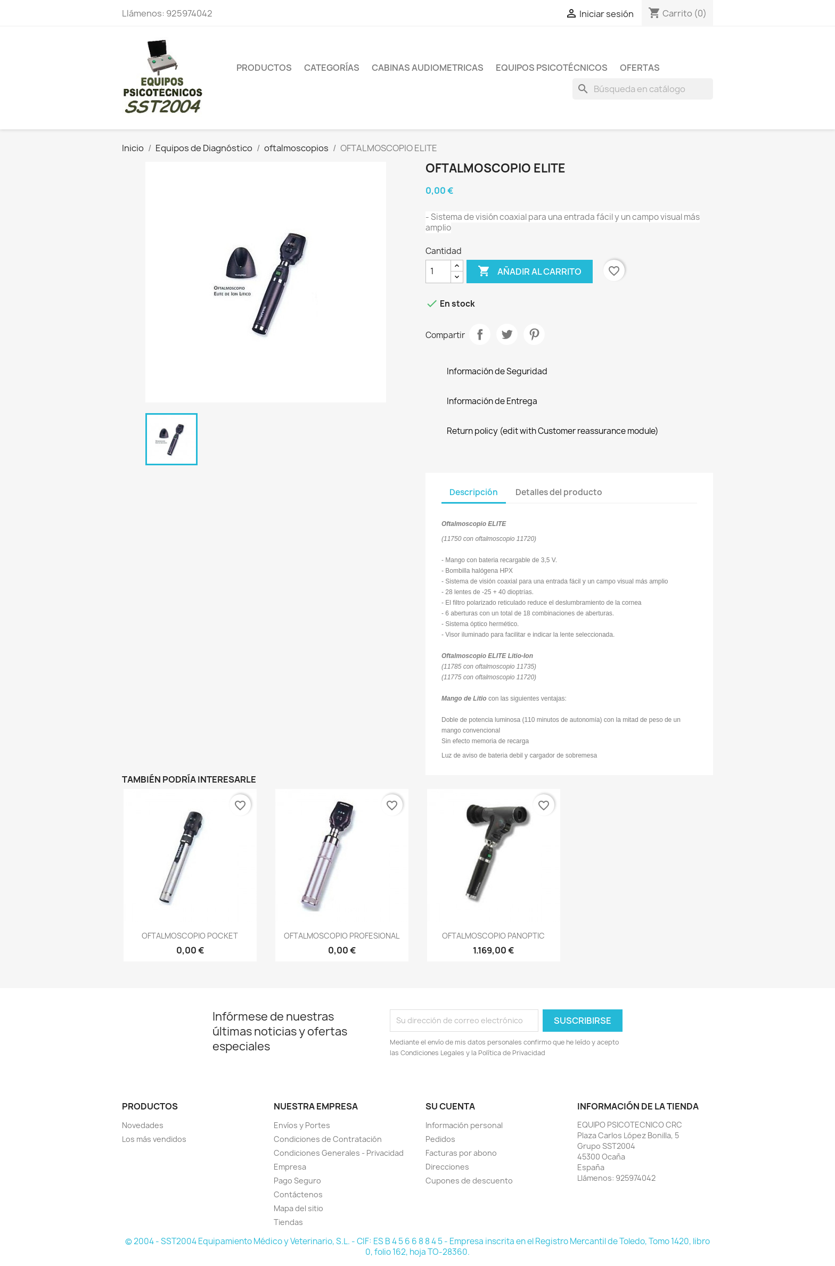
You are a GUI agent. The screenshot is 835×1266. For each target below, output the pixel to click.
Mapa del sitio (298, 1208)
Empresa (290, 1167)
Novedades (142, 1125)
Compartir (479, 334)
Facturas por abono (461, 1153)
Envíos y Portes (302, 1125)
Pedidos (440, 1139)
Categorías (331, 67)
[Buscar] (642, 89)
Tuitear (507, 334)
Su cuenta (450, 1106)
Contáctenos (298, 1194)
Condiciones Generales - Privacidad (339, 1153)
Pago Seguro (297, 1180)
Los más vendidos (154, 1139)
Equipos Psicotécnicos (552, 67)
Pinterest (534, 334)
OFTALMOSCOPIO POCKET (190, 936)
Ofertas (640, 67)
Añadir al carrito (530, 271)
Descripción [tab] (473, 492)
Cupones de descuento (469, 1180)
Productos (264, 67)
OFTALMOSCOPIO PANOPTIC (493, 936)
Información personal (464, 1125)
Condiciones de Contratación (328, 1139)
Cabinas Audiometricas (428, 67)
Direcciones (447, 1167)
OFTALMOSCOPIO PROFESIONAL (341, 936)
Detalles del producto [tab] (558, 492)
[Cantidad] (438, 271)
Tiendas (288, 1222)
